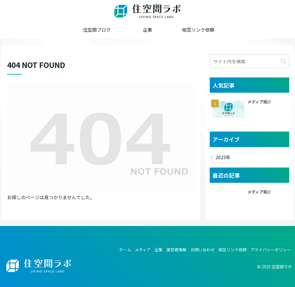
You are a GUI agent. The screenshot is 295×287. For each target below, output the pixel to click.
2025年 (222, 157)
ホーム (110, 248)
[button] (283, 61)
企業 (148, 248)
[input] (249, 61)
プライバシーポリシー (269, 248)
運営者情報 (168, 248)
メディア (130, 248)
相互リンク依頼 (229, 248)
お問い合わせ (197, 248)
